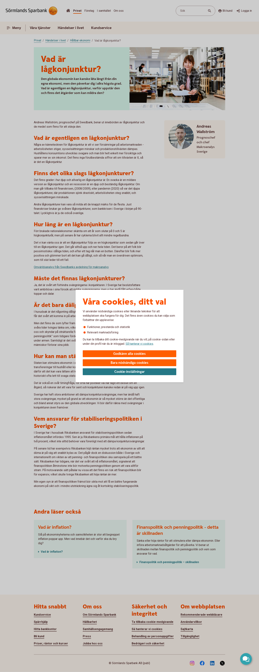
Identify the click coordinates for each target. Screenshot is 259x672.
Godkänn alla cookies (129, 354)
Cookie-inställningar (129, 372)
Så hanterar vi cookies (139, 343)
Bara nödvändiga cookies (129, 363)
